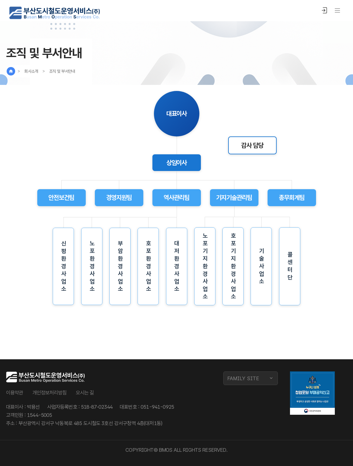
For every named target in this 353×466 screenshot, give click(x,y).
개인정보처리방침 (49, 393)
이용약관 (14, 393)
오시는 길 (85, 393)
